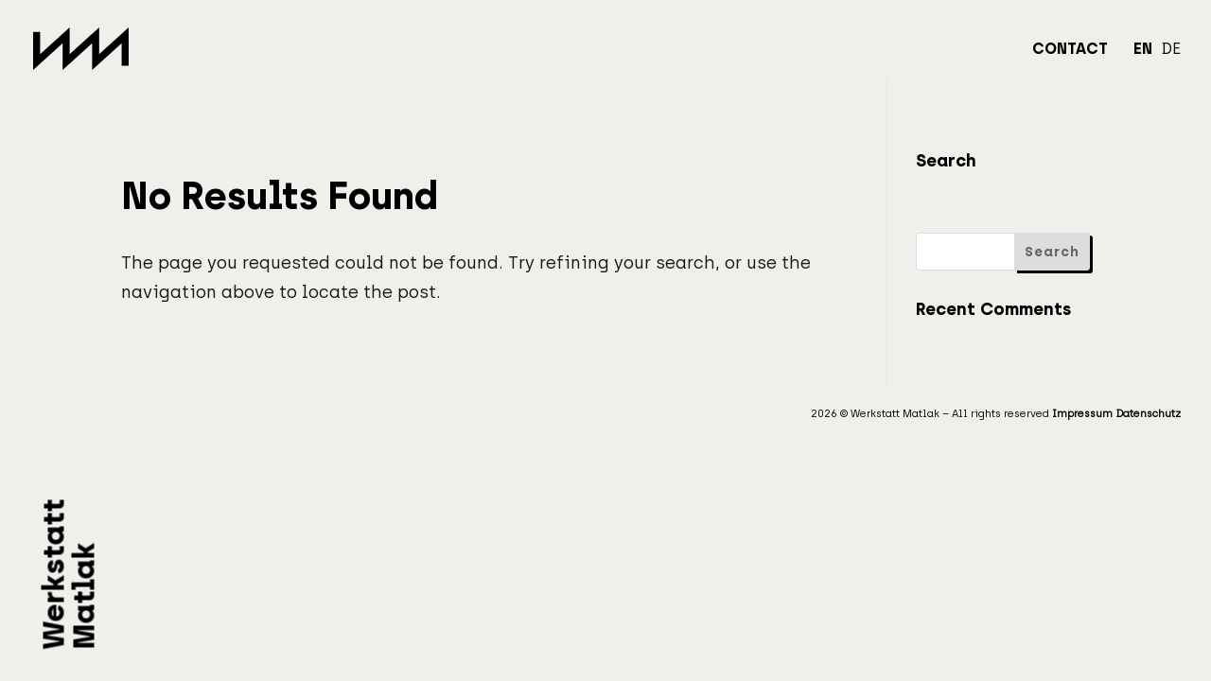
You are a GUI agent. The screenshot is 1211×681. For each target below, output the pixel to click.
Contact (1070, 50)
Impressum (1082, 414)
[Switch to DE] (1171, 61)
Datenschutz (1148, 414)
